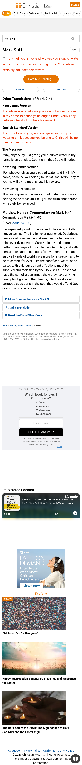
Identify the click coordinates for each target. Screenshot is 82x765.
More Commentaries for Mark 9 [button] (27, 299)
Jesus (66, 13)
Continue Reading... (41, 79)
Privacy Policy (31, 750)
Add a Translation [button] (18, 307)
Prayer (76, 13)
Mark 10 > (61, 89)
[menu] (4, 5)
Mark (20, 325)
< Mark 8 (20, 89)
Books (13, 325)
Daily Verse (34, 13)
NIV (75, 50)
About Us (14, 750)
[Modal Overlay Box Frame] (41, 418)
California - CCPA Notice (58, 750)
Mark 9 (28, 325)
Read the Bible (51, 13)
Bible (4, 325)
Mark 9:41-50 (21, 223)
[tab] (41, 298)
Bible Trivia (19, 13)
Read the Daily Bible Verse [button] (23, 315)
